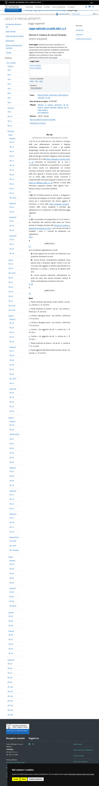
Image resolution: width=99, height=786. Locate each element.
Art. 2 (9, 74)
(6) (30, 237)
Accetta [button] (16, 779)
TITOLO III (10, 131)
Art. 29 (12, 230)
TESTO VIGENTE (35, 65)
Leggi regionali (11, 31)
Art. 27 (12, 221)
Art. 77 (12, 527)
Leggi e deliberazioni (58, 7)
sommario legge (60, 10)
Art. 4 (9, 84)
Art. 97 (10, 673)
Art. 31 (12, 244)
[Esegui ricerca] (94, 13)
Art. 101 (10, 691)
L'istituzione (29, 7)
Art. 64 (12, 453)
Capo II (10, 260)
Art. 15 (12, 151)
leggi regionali (38, 10)
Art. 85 (12, 596)
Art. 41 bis (12, 305)
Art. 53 (12, 383)
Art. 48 (12, 355)
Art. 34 (11, 264)
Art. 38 (11, 287)
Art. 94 (11, 653)
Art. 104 (10, 705)
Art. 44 (12, 332)
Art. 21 (12, 179)
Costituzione (79, 34)
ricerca (47, 10)
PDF (36, 81)
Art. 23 (12, 188)
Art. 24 (12, 193)
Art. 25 (12, 207)
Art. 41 (11, 301)
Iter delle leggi (80, 30)
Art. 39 (11, 291)
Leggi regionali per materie (15, 36)
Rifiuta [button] (24, 779)
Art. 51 (12, 369)
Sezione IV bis (14, 537)
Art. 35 (11, 268)
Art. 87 (11, 616)
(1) (30, 284)
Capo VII (11, 631)
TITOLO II (10, 108)
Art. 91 (11, 639)
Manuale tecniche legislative (83, 39)
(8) (32, 284)
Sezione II (12, 203)
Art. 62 (12, 443)
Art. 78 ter (13, 545)
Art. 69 (12, 480)
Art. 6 (9, 93)
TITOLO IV (10, 660)
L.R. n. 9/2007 (11, 63)
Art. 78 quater (14, 550)
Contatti (8, 52)
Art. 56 (12, 402)
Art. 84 (12, 592)
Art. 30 (12, 239)
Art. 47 (12, 351)
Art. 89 (11, 625)
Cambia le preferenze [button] (35, 779)
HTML (32, 81)
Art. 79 (12, 564)
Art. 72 (12, 499)
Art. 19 (12, 170)
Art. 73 (12, 504)
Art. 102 (10, 696)
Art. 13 (12, 142)
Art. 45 (12, 337)
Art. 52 (12, 374)
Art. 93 (11, 648)
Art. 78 (12, 531)
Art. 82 (12, 578)
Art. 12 (10, 125)
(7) (32, 237)
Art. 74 (12, 508)
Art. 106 (10, 714)
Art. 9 (9, 112)
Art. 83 (12, 582)
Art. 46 (12, 341)
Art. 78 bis (13, 541)
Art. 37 (11, 282)
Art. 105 (10, 710)
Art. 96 (10, 668)
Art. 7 (9, 98)
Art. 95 (10, 663)
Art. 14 (12, 147)
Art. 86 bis (13, 606)
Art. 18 (12, 165)
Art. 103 (10, 701)
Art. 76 (12, 522)
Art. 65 (12, 457)
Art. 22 (12, 184)
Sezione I (12, 138)
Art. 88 (11, 621)
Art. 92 (11, 644)
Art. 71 (12, 494)
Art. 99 (10, 682)
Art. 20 (12, 174)
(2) (30, 191)
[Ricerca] (81, 14)
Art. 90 (11, 635)
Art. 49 (12, 360)
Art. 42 (12, 323)
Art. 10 (10, 116)
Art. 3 (9, 79)
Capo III (10, 316)
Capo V (10, 557)
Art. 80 (12, 569)
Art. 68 (12, 476)
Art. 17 (12, 160)
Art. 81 (12, 573)
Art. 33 (12, 253)
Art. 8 (9, 102)
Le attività (47, 7)
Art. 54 (12, 392)
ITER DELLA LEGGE (38, 123)
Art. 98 (10, 677)
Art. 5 (9, 88)
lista (52, 10)
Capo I (10, 135)
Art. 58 (12, 411)
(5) (30, 216)
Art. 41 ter (12, 310)
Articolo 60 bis (14, 434)
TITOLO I (10, 66)
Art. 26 (12, 211)
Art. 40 (11, 296)
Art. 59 (12, 425)
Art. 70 (12, 485)
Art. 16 (12, 156)
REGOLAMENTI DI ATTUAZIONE (43, 120)
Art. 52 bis (13, 378)
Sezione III (12, 217)
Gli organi (38, 7)
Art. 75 (12, 518)
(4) (30, 293)
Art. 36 (11, 277)
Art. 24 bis (13, 198)
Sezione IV (12, 236)
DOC (41, 81)
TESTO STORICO (35, 68)
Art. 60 (12, 429)
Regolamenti (10, 41)
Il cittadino (71, 7)
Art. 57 (12, 406)
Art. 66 (12, 462)
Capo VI (11, 612)
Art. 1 (9, 70)
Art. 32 (12, 249)
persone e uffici (62, 14)
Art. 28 (12, 225)
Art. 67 (12, 471)
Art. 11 (10, 121)
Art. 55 (12, 397)
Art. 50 (12, 364)
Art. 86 (12, 601)
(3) (30, 246)
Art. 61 (12, 439)
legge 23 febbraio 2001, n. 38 (41, 182)
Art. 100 (10, 687)
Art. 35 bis (12, 273)
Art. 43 (12, 327)
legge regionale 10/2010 (59, 204)
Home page (28, 10)
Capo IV (11, 418)
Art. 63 (12, 448)
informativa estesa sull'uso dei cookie (81, 774)
